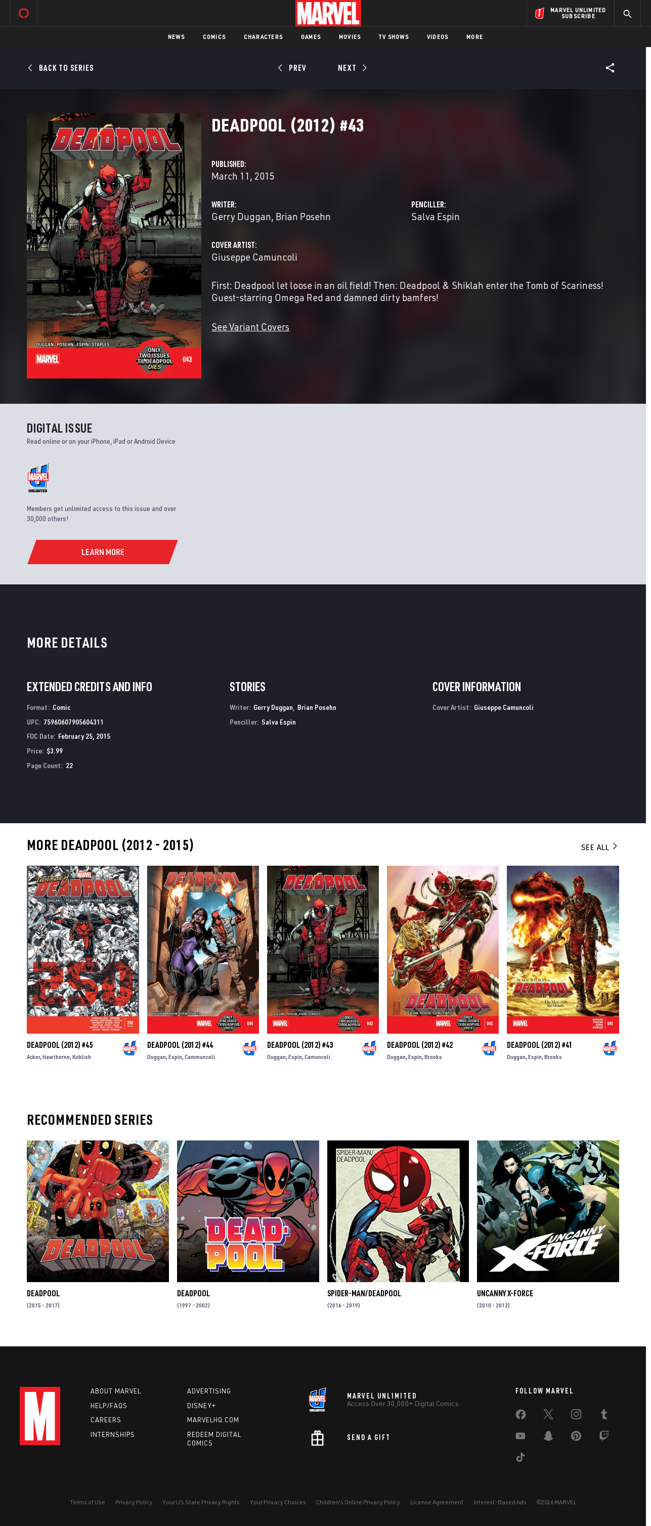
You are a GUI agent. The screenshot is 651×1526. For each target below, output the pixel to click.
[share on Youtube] (520, 1438)
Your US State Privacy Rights (201, 1502)
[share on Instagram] (576, 1416)
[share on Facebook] (520, 1417)
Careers (106, 1420)
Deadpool (43, 1293)
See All (600, 847)
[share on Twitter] (548, 1416)
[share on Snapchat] (548, 1438)
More (474, 36)
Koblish (81, 1057)
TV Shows (394, 36)
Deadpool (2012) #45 (60, 1045)
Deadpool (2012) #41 (540, 1045)
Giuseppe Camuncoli (254, 257)
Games (311, 36)
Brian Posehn (303, 216)
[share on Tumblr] (604, 1416)
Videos (437, 36)
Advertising (209, 1391)
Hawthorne (56, 1057)
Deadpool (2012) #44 (180, 1045)
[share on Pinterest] (576, 1438)
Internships (113, 1434)
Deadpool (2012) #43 (300, 1045)
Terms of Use (87, 1502)
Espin (175, 1057)
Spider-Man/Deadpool (364, 1293)
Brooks (433, 1057)
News (176, 36)
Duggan (156, 1057)
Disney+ (201, 1406)
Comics (214, 36)
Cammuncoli (200, 1057)
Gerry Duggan (241, 216)
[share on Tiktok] (520, 1459)
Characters (263, 36)
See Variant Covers (250, 326)
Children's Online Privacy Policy (358, 1502)
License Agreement (436, 1502)
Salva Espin (435, 216)
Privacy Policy (133, 1502)
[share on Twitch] (604, 1438)
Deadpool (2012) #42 (420, 1045)
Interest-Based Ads (500, 1502)
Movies (350, 36)
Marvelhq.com (213, 1420)
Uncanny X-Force (505, 1293)
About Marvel (116, 1391)
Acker (33, 1057)
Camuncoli (317, 1057)
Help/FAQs (109, 1406)
